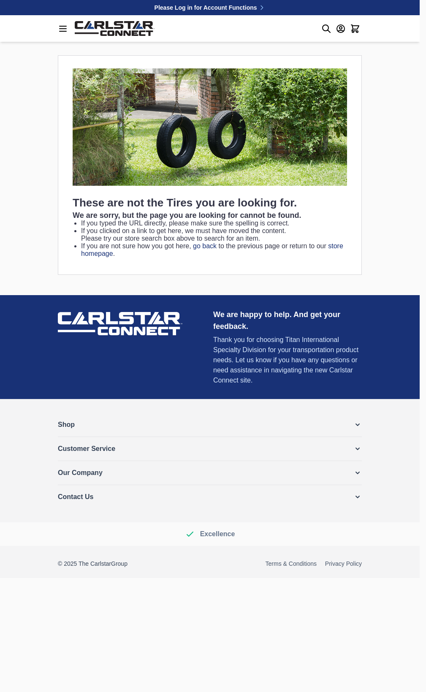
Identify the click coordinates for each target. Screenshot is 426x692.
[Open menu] (63, 29)
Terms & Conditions (291, 563)
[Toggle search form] (326, 28)
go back (205, 246)
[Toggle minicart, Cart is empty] (355, 28)
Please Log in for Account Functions (210, 7)
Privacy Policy (343, 563)
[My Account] (340, 28)
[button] (210, 425)
